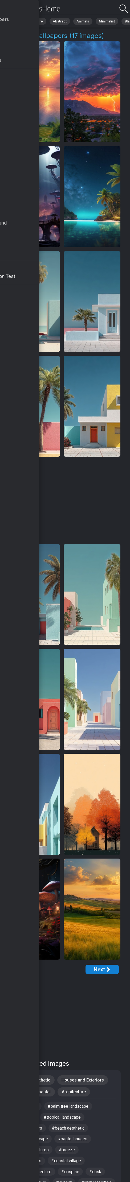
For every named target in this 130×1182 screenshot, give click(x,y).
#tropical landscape (62, 1117)
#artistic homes (26, 1161)
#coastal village (66, 1161)
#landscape (23, 1117)
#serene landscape (30, 1139)
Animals (81, 21)
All (20, 21)
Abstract (59, 21)
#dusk (95, 1172)
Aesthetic (41, 1080)
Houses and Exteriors (83, 1080)
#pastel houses (73, 1139)
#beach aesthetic (68, 1128)
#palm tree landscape (68, 1106)
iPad (16, 1080)
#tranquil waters (27, 1128)
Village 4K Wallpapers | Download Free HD (32, 8)
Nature (37, 21)
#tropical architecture (31, 1172)
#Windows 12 (25, 1106)
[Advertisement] (62, 500)
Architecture (74, 1092)
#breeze (67, 1150)
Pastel (18, 1092)
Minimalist (105, 21)
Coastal (43, 1092)
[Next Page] (102, 969)
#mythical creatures (30, 1150)
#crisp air (70, 1172)
